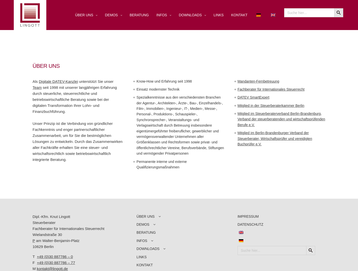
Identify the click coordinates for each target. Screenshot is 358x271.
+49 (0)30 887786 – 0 (55, 256)
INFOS (161, 15)
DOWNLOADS (190, 15)
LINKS (219, 15)
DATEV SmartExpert (253, 97)
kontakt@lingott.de (52, 268)
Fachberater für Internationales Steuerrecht (271, 89)
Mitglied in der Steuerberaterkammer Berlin (271, 106)
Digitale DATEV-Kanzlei (58, 81)
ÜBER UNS (84, 15)
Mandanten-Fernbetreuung (258, 81)
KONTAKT (239, 15)
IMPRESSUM (248, 216)
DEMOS (111, 15)
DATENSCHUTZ (250, 224)
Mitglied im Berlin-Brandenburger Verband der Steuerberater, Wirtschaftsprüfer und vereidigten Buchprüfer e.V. (275, 138)
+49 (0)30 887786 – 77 (56, 262)
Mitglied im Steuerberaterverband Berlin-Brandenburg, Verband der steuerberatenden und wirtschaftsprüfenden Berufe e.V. (281, 119)
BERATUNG (139, 15)
